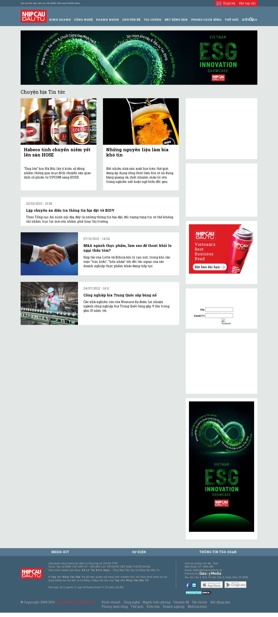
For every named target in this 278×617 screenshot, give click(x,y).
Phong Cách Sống (206, 20)
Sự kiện (139, 552)
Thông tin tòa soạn (218, 552)
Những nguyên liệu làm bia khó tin (137, 152)
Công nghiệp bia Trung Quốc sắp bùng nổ (120, 295)
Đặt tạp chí (247, 3)
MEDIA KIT (60, 552)
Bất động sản (176, 20)
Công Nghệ (83, 20)
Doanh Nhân (107, 20)
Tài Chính (152, 20)
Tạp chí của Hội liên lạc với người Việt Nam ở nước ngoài (50, 3)
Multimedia (197, 606)
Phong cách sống (114, 606)
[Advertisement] (221, 363)
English (225, 3)
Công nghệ (132, 602)
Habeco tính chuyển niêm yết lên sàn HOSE (57, 152)
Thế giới (231, 20)
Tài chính (199, 602)
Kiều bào (153, 606)
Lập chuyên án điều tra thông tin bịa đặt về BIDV (70, 210)
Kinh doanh (111, 602)
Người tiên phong (156, 602)
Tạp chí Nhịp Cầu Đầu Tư (75, 602)
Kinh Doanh (60, 20)
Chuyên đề (131, 20)
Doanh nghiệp (174, 606)
